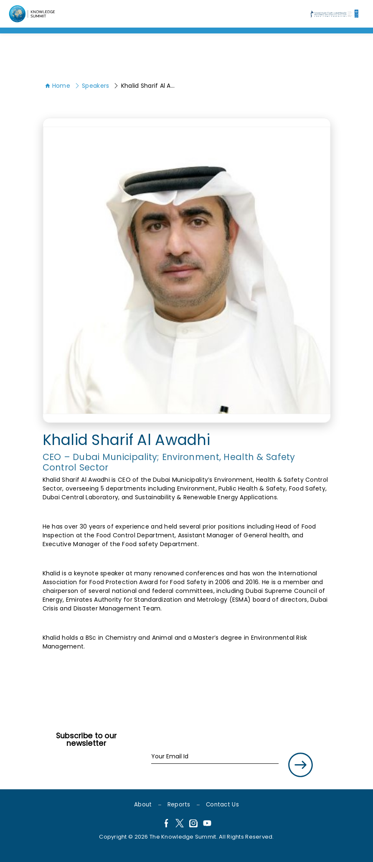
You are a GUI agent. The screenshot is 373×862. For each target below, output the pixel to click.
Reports (178, 805)
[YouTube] (207, 824)
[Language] (33, 14)
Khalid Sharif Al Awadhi (145, 85)
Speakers (91, 85)
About (143, 805)
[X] (179, 824)
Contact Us (222, 805)
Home (57, 85)
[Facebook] (166, 824)
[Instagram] (193, 824)
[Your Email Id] (215, 757)
